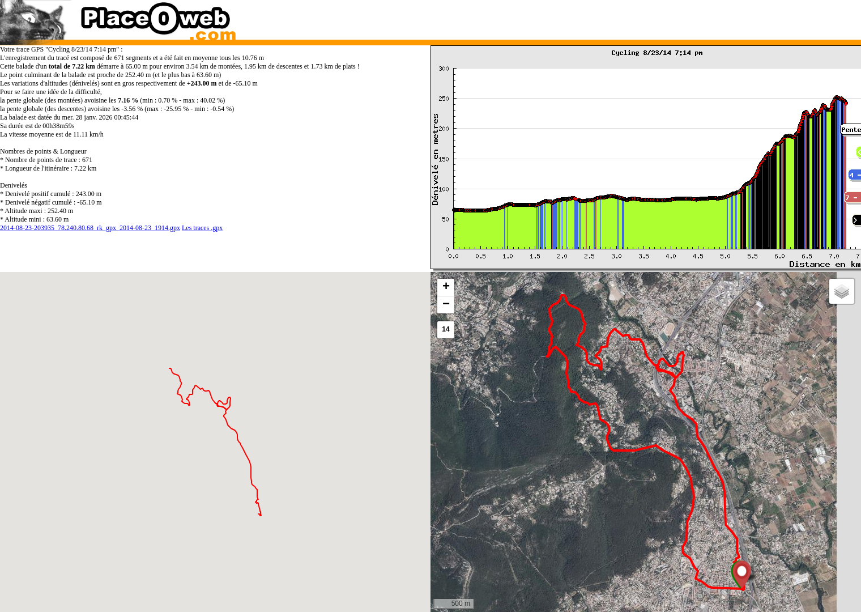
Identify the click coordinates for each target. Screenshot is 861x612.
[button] (741, 574)
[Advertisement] (633, 17)
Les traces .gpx (202, 228)
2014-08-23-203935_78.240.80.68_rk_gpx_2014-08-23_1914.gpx (90, 228)
